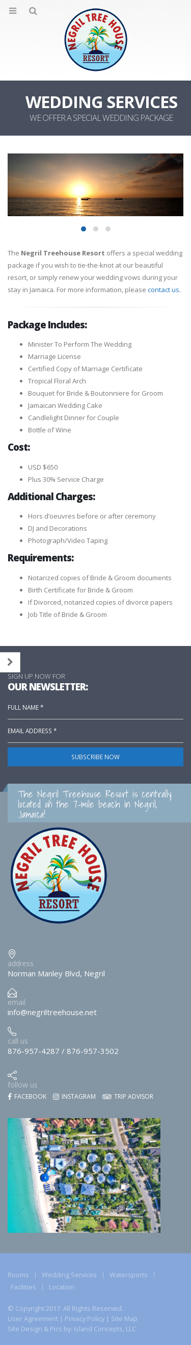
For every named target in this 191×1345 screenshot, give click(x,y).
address (21, 963)
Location (61, 1286)
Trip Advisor (127, 1096)
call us (18, 1041)
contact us (163, 289)
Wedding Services (69, 1274)
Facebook (27, 1096)
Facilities (23, 1286)
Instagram (74, 1096)
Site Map (124, 1318)
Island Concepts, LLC (105, 1328)
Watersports (129, 1274)
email (16, 1002)
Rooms (18, 1274)
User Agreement (33, 1318)
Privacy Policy (84, 1318)
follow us (23, 1085)
